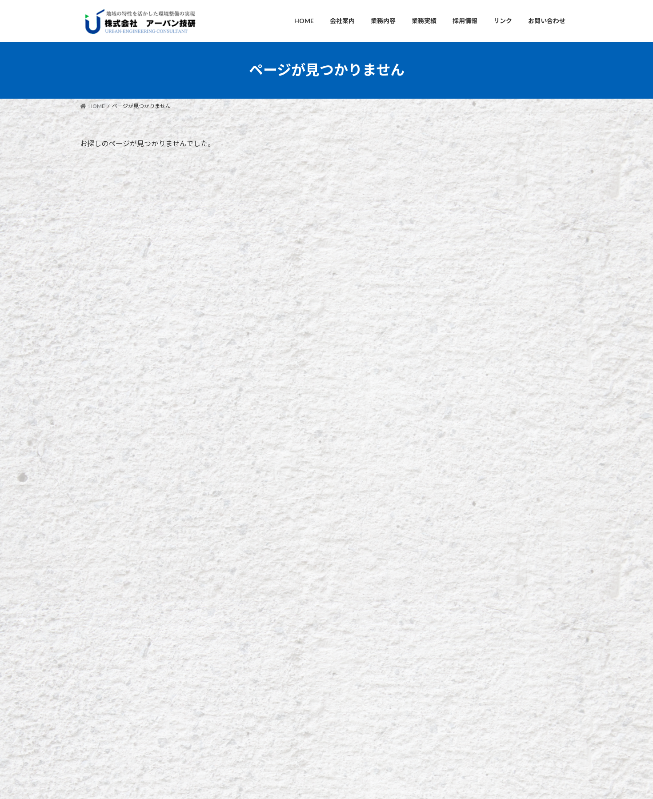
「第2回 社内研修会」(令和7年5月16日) (473, 684)
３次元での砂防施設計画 (514, 266)
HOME (262, 610)
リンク (146, 524)
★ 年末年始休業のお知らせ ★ (461, 750)
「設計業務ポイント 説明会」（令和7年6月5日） (483, 662)
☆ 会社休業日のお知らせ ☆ (518, 216)
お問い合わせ (104, 524)
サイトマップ (247, 524)
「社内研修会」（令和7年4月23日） (468, 706)
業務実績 (265, 656)
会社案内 (265, 625)
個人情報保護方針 (192, 524)
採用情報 (265, 671)
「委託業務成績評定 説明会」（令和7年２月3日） (484, 728)
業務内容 (265, 641)
